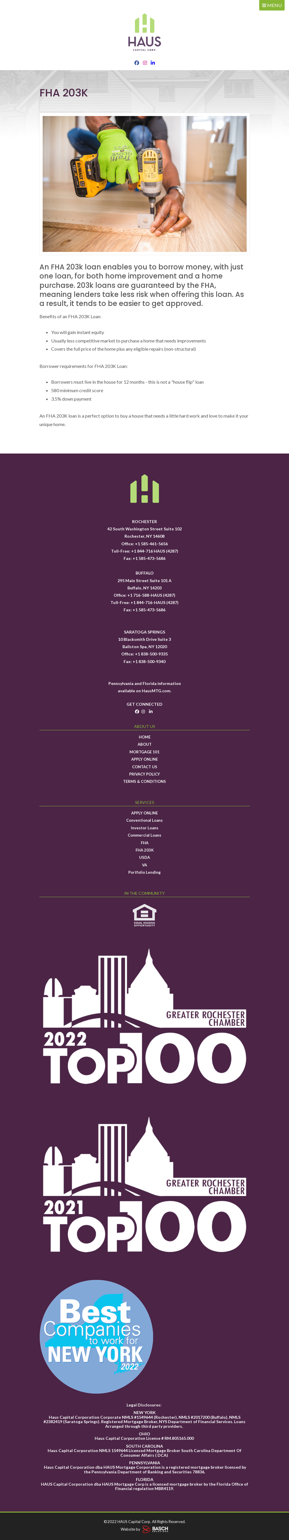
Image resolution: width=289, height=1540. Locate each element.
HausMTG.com (156, 690)
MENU (272, 5)
